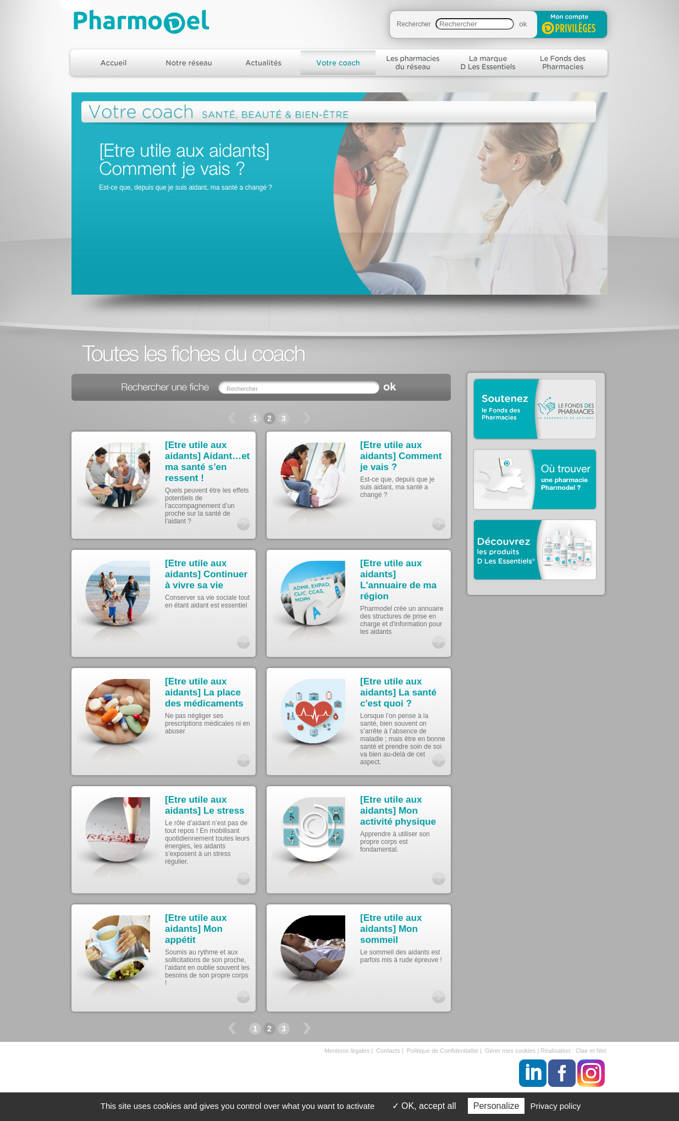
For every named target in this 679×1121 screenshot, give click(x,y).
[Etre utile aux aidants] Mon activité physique (398, 810)
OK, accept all (424, 1106)
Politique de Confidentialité (442, 1050)
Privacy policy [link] (556, 1106)
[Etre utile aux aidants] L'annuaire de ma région (398, 579)
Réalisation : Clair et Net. (574, 1050)
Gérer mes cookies (510, 1050)
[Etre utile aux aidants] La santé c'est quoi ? (398, 692)
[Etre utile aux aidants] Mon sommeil (391, 929)
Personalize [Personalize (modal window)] (496, 1106)
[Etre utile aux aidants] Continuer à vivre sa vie (206, 574)
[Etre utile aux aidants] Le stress (205, 805)
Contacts (388, 1050)
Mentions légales (347, 1050)
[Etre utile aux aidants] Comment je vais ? (400, 456)
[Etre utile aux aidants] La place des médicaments (204, 692)
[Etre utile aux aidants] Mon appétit (196, 929)
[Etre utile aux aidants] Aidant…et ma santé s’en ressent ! (207, 461)
